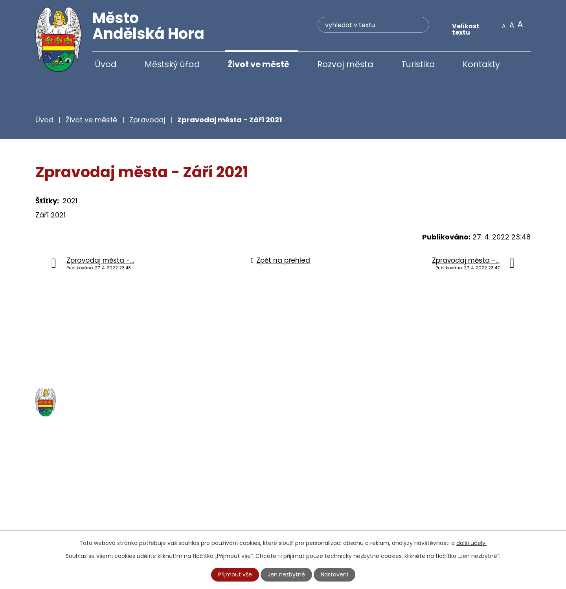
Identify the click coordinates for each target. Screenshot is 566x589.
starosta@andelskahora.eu (99, 526)
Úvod (106, 64)
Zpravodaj (147, 120)
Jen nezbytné (286, 574)
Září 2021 (50, 216)
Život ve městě (258, 64)
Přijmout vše (235, 574)
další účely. (471, 543)
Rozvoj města (345, 64)
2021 (69, 201)
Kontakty (481, 64)
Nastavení (334, 574)
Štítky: (47, 201)
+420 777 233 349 (83, 509)
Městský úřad (172, 64)
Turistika (418, 64)
